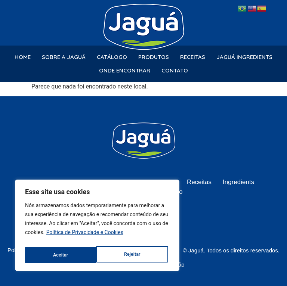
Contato (174, 70)
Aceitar (134, 255)
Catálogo (112, 56)
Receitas (192, 56)
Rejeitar (61, 255)
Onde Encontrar (124, 70)
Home (23, 56)
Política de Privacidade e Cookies (84, 236)
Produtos (153, 56)
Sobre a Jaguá (64, 56)
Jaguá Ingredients (244, 56)
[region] (97, 227)
